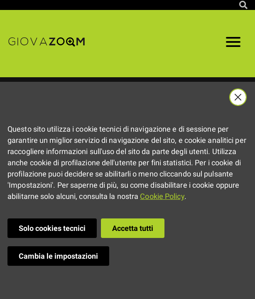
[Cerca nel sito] (243, 5)
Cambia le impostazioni (58, 256)
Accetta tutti (132, 228)
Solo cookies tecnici (52, 228)
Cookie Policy (162, 196)
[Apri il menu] (233, 43)
